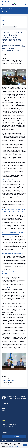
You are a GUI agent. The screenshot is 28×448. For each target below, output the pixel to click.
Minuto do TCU (5, 22)
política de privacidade (13, 446)
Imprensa (6, 8)
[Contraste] (5, 1)
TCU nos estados (5, 403)
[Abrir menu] (2, 4)
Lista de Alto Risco (7, 179)
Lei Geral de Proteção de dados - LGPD (9, 414)
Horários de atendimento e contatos (9, 424)
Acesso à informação (6, 412)
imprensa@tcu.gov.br (9, 380)
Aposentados (4, 408)
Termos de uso (5, 417)
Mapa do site (4, 415)
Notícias (11, 8)
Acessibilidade (4, 410)
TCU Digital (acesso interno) (7, 426)
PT (22, 1)
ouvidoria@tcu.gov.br (9, 384)
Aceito (25, 444)
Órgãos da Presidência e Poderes (9, 26)
